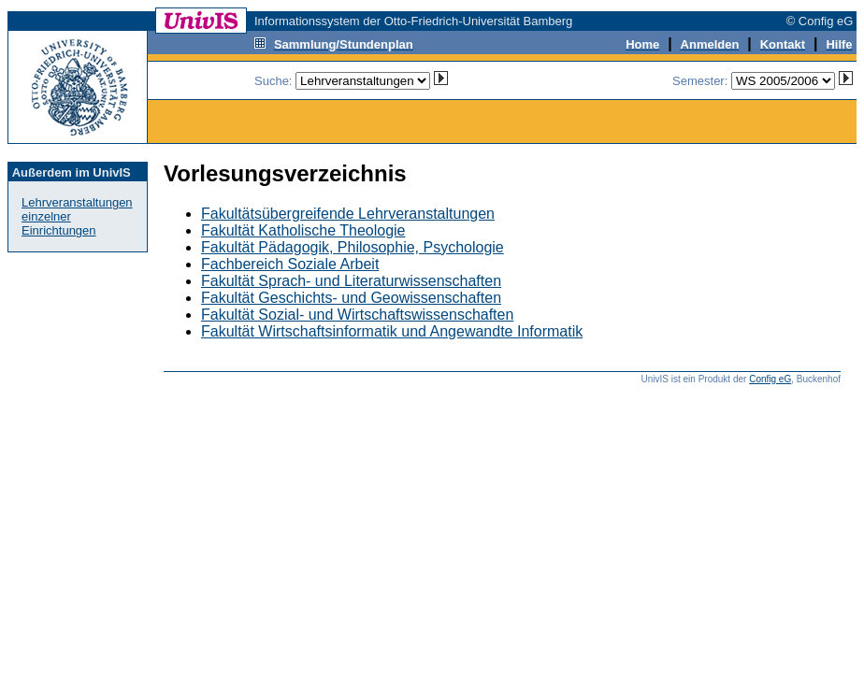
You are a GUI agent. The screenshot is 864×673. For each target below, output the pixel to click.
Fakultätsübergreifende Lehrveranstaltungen (348, 214)
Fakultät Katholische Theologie (303, 230)
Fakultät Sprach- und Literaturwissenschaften (351, 281)
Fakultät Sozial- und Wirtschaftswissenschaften (357, 314)
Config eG (770, 379)
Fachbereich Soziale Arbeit (290, 264)
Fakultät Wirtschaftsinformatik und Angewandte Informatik (392, 331)
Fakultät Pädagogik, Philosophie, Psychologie (352, 247)
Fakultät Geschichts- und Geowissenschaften (351, 298)
